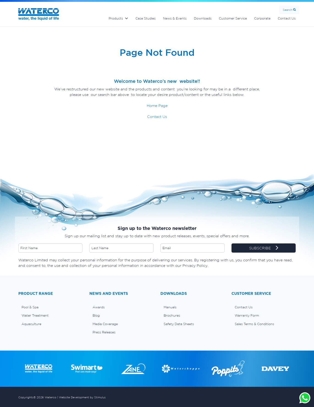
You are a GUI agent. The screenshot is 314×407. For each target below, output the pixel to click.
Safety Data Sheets (179, 324)
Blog (96, 315)
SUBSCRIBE (263, 248)
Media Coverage (105, 324)
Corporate (262, 18)
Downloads (203, 18)
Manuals (170, 307)
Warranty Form (247, 315)
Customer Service (233, 18)
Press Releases (104, 332)
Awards (99, 307)
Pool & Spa (30, 307)
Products (116, 18)
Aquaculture (31, 324)
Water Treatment (35, 315)
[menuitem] (50, 307)
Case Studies (145, 18)
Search (287, 9)
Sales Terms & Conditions (254, 324)
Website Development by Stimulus (82, 397)
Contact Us (287, 18)
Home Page (157, 105)
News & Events (175, 18)
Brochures (172, 315)
